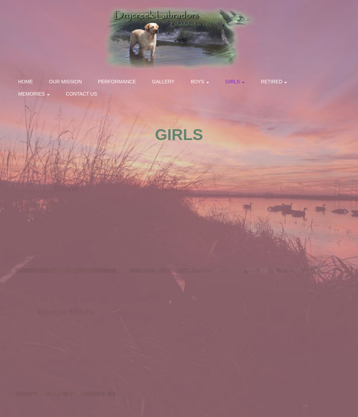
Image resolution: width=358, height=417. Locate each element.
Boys (200, 81)
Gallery (163, 81)
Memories (34, 94)
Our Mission (65, 81)
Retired (274, 81)
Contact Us (81, 94)
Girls (235, 81)
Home (25, 81)
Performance (117, 81)
